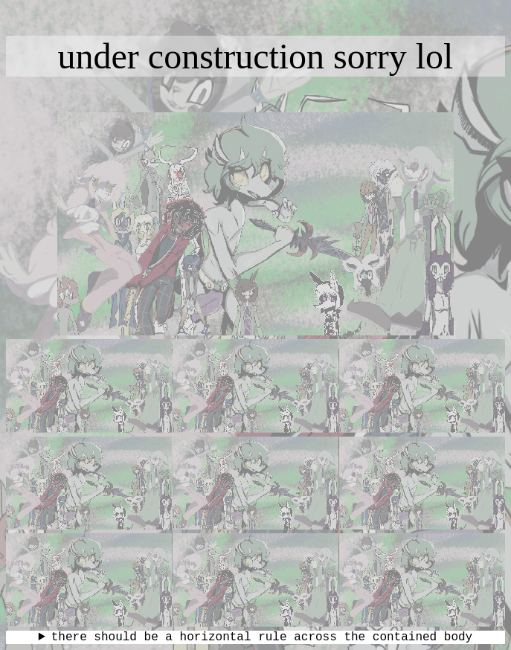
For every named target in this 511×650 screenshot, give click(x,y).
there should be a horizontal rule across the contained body (262, 637)
